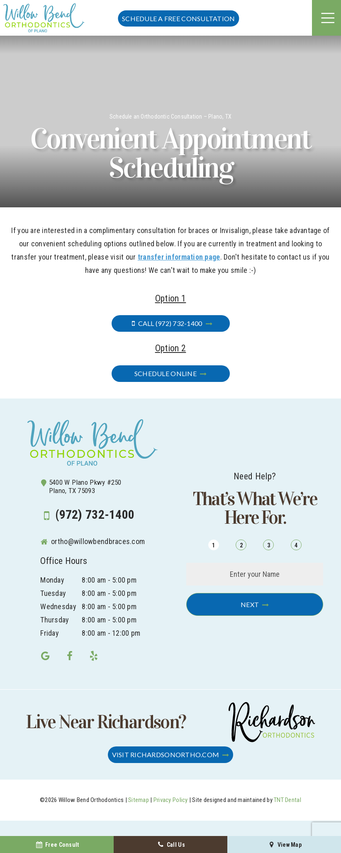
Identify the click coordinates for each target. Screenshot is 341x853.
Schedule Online (165, 373)
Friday (49, 633)
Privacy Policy (170, 800)
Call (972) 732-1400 (165, 323)
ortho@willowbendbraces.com (92, 541)
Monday (52, 580)
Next (250, 604)
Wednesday (58, 606)
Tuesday (53, 593)
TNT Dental (287, 800)
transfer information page (179, 257)
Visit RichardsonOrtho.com (165, 754)
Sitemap (138, 800)
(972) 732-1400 (87, 515)
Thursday (54, 619)
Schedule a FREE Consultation (178, 18)
